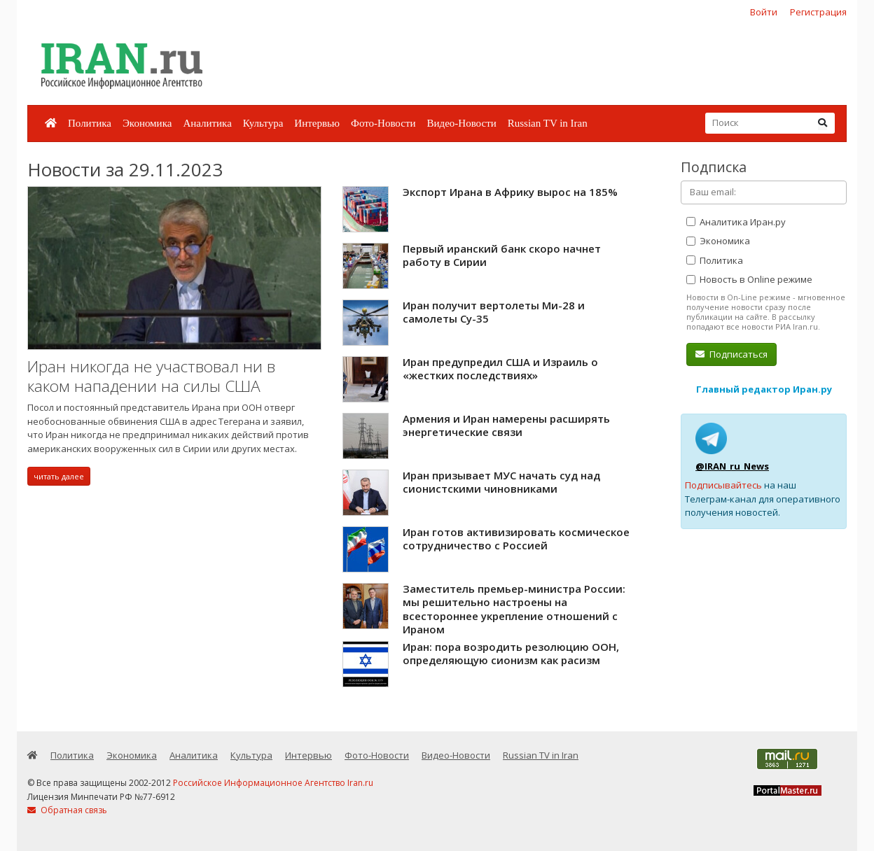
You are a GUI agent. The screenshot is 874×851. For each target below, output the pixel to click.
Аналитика (207, 123)
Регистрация (818, 12)
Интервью (317, 123)
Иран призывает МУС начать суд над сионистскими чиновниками (501, 482)
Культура (263, 123)
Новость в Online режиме (749, 279)
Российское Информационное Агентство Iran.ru (273, 783)
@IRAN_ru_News (732, 466)
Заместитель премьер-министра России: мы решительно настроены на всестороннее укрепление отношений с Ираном (514, 609)
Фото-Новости (383, 123)
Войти (763, 12)
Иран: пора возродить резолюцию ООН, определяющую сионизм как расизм (511, 654)
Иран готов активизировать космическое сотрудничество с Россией (516, 539)
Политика (89, 123)
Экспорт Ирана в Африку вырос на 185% (510, 192)
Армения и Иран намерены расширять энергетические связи (506, 425)
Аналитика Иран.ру (736, 222)
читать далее (59, 476)
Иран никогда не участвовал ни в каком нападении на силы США (151, 376)
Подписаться (731, 354)
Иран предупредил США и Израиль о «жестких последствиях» (500, 369)
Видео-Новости (461, 123)
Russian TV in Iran (548, 123)
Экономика (147, 123)
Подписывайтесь (723, 485)
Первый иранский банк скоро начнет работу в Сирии (502, 255)
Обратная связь (67, 810)
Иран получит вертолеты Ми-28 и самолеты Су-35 (494, 312)
